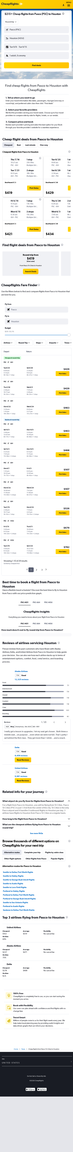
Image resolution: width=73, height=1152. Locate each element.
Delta (17, 747)
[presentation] (63, 13)
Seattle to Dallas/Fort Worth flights (18, 872)
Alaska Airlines (21, 671)
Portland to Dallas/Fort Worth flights (18, 895)
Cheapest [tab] (8, 145)
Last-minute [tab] (30, 145)
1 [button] (31, 569)
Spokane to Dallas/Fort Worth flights (18, 910)
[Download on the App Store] (41, 1089)
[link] (30, 271)
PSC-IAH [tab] (36, 602)
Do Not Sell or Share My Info (36, 1076)
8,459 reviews (21, 755)
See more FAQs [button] (36, 833)
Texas (23, 1049)
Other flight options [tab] (12, 859)
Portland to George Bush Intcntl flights (19, 899)
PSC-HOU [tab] (48, 602)
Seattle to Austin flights (13, 883)
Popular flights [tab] (57, 859)
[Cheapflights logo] (10, 4)
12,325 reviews (21, 679)
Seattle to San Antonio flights (15, 902)
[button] (36, 29)
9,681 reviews (21, 776)
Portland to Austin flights (13, 906)
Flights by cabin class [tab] (54, 852)
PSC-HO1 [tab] (24, 602)
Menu (68, 4)
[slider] (69, 335)
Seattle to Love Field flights (14, 887)
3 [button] (42, 569)
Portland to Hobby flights (14, 891)
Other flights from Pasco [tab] (36, 859)
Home (16, 1049)
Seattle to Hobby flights (13, 876)
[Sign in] (63, 5)
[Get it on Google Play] (30, 1089)
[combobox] (11, 21)
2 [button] (36, 569)
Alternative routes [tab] (12, 852)
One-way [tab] (44, 145)
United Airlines (21, 768)
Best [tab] (19, 145)
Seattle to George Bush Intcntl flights (18, 880)
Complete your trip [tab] (32, 852)
